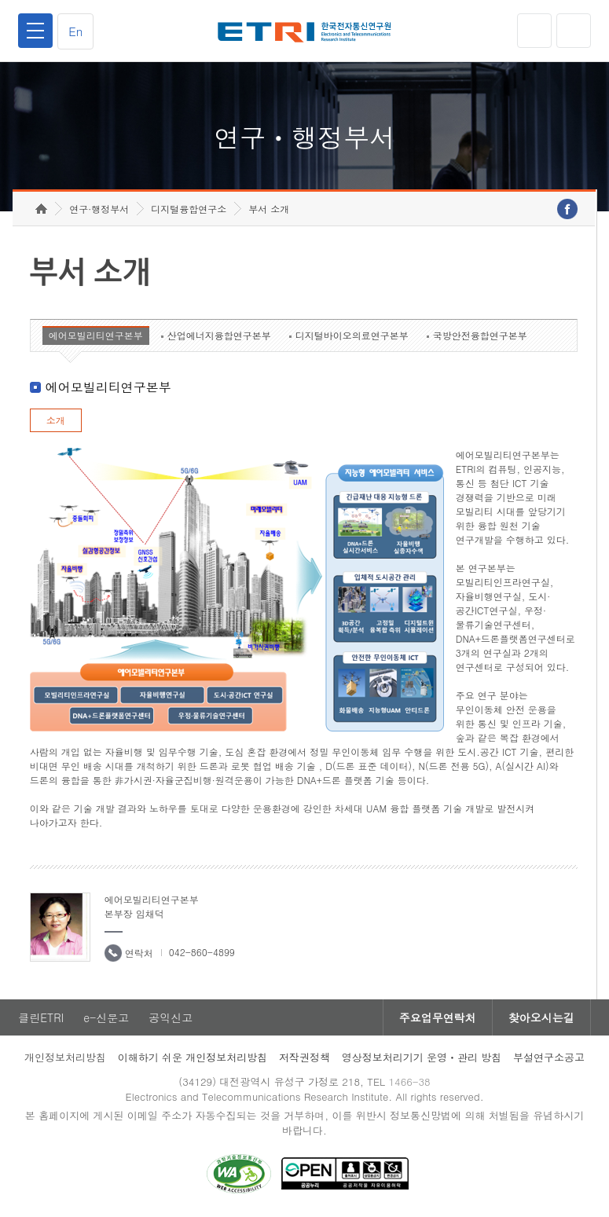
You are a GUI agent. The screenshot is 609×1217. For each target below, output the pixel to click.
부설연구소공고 (549, 1057)
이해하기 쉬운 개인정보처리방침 (193, 1057)
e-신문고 (106, 1017)
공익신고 (171, 1017)
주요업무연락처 (437, 1017)
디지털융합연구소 (188, 208)
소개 (55, 420)
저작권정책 (304, 1057)
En (75, 31)
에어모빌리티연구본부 (96, 335)
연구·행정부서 (99, 208)
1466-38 (409, 1081)
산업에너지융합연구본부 (219, 335)
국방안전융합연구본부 (480, 335)
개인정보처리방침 (65, 1057)
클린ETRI (41, 1017)
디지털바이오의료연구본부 (352, 335)
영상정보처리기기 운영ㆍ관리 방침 (422, 1057)
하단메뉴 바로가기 (0, 0)
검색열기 (573, 30)
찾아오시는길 (541, 1017)
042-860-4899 (202, 952)
